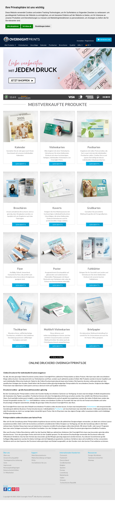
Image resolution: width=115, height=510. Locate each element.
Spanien (62, 468)
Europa (62, 470)
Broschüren (63, 45)
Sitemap (91, 460)
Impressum (7, 465)
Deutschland (64, 460)
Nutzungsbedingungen (11, 468)
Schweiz (63, 480)
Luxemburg (64, 473)
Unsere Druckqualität (11, 458)
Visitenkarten (23, 45)
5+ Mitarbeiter (8, 473)
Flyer (27, 400)
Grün (5, 463)
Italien (62, 478)
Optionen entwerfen (95, 458)
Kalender (43, 45)
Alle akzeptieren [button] (13, 26)
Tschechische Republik (68, 483)
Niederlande (64, 475)
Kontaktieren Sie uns (39, 463)
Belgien (62, 465)
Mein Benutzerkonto (39, 455)
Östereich (63, 455)
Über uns (6, 455)
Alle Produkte (10, 45)
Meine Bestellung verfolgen (41, 458)
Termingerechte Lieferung (12, 460)
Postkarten (53, 45)
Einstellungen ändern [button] (42, 26)
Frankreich (63, 458)
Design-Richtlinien (94, 455)
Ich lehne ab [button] (27, 26)
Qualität (72, 45)
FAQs (34, 460)
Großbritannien (65, 463)
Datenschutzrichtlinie (11, 470)
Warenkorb (103, 40)
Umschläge (34, 45)
